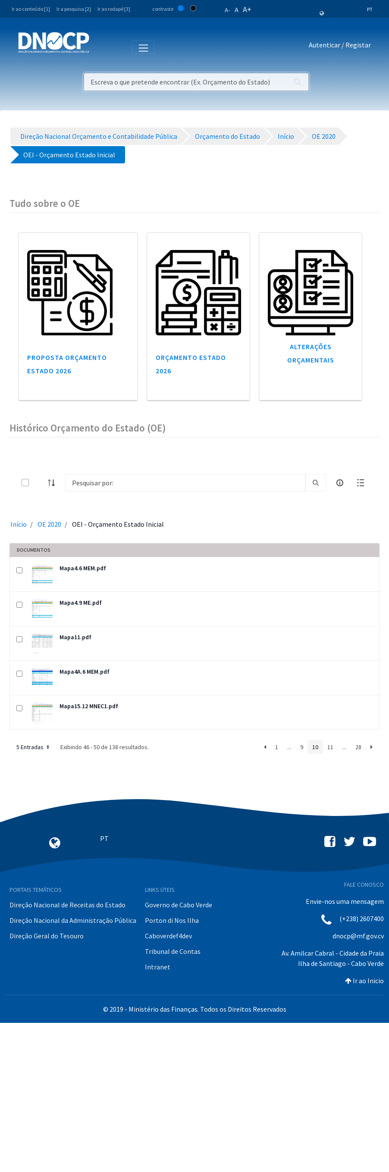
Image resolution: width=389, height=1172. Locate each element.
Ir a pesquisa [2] (73, 9)
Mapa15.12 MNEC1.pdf (89, 706)
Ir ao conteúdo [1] (31, 9)
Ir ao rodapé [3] (113, 9)
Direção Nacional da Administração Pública (72, 920)
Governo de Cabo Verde (178, 904)
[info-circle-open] (340, 483)
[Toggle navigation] (100, 46)
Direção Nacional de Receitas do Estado (67, 904)
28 (358, 747)
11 (330, 747)
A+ (247, 9)
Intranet (157, 967)
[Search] (185, 482)
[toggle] (39, 482)
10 (315, 747)
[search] (315, 482)
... (289, 747)
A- (227, 10)
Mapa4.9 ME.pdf (81, 602)
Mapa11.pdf (75, 637)
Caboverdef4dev (168, 935)
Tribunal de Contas (173, 951)
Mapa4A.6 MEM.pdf (85, 671)
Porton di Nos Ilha (172, 920)
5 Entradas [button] (33, 747)
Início (18, 524)
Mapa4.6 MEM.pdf (83, 568)
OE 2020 (49, 524)
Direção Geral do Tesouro (46, 935)
